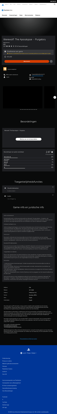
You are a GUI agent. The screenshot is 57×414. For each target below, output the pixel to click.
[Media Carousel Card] (22, 96)
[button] (37, 74)
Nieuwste (4, 13)
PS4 (14, 4)
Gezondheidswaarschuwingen (10, 324)
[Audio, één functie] (28, 195)
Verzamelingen (13, 13)
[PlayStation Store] (7, 8)
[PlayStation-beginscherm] (2, 4)
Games (6, 4)
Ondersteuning (43, 4)
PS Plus (18, 4)
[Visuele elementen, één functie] (28, 187)
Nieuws (30, 4)
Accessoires (24, 4)
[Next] (54, 96)
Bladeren (37, 13)
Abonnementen (29, 13)
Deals (21, 13)
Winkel (36, 4)
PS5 (10, 4)
